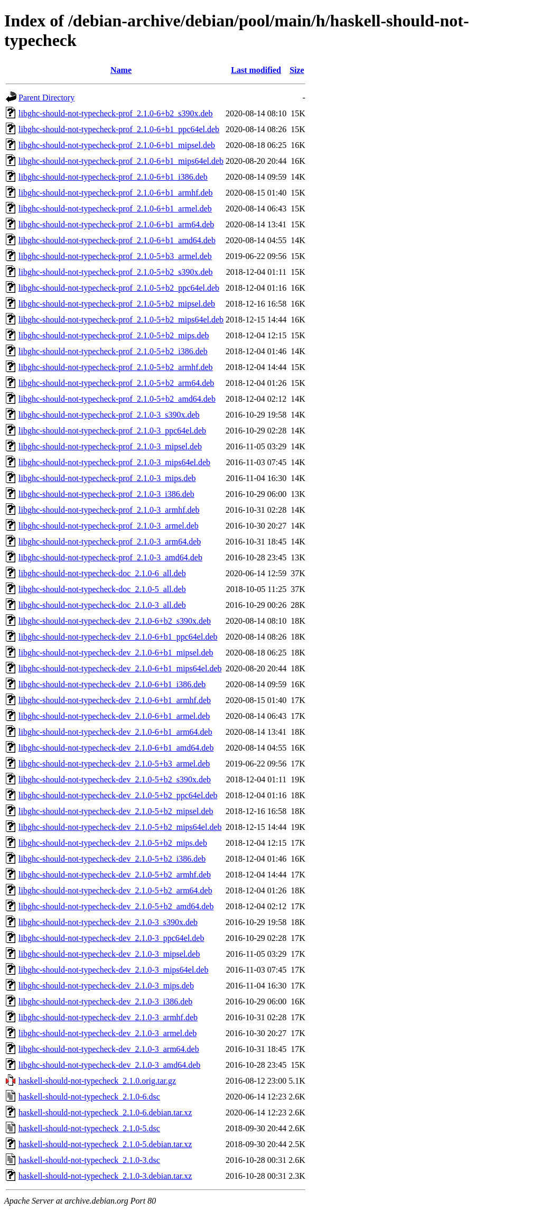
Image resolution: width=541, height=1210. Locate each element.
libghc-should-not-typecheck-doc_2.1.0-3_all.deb (102, 605)
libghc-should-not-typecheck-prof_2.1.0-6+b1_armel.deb (115, 208)
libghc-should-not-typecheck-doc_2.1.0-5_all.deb (102, 589)
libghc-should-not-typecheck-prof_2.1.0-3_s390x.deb (109, 414)
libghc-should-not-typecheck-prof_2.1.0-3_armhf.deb (109, 509)
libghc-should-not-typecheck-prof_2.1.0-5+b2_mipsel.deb (116, 303)
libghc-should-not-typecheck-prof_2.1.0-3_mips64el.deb (114, 462)
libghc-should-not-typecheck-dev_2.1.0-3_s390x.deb (108, 922)
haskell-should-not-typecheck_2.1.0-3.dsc (89, 1160)
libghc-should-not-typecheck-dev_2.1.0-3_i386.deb (105, 1001)
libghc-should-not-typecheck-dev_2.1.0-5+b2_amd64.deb (115, 906)
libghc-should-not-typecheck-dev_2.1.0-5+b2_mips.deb (112, 842)
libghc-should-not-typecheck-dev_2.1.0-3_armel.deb (107, 1033)
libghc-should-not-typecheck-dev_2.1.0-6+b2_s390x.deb (114, 620)
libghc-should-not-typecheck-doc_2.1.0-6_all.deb (102, 573)
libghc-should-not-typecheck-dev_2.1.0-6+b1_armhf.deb (114, 700)
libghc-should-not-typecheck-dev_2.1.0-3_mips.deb (106, 985)
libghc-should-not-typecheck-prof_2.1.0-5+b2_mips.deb (113, 335)
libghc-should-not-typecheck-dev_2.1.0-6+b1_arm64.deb (115, 731)
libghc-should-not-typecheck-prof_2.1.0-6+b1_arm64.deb (116, 224)
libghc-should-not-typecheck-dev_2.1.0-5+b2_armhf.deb (114, 874)
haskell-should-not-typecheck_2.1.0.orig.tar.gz (97, 1080)
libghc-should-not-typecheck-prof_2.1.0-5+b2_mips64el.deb (120, 319)
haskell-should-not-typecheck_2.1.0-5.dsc (89, 1128)
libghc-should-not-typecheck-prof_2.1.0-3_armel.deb (108, 525)
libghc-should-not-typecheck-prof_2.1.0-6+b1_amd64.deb (117, 240)
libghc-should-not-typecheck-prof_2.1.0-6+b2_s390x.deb (115, 113)
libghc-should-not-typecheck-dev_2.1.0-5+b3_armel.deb (114, 763)
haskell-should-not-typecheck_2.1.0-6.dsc (89, 1096)
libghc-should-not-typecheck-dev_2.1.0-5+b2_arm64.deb (115, 890)
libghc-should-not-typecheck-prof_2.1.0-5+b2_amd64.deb (117, 398)
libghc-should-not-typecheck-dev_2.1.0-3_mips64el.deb (113, 969)
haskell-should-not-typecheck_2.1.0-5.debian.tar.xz (105, 1144)
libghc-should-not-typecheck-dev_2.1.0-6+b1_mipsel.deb (115, 652)
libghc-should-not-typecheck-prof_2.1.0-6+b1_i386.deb (113, 176)
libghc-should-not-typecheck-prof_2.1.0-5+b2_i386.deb (113, 351)
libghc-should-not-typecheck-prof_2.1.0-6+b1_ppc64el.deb (118, 129)
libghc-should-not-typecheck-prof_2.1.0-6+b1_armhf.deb (115, 192)
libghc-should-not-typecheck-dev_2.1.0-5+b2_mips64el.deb (120, 827)
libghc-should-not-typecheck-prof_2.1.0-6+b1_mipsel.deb (116, 145)
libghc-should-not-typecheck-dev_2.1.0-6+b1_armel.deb (114, 716)
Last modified (256, 70)
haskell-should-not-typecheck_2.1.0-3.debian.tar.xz (105, 1175)
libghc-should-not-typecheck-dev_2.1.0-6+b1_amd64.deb (115, 747)
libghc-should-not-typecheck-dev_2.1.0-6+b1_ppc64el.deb (117, 636)
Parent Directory (46, 97)
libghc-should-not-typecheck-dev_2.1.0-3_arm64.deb (108, 1049)
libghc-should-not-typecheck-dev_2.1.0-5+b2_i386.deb (112, 858)
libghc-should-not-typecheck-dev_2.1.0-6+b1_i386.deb (112, 684)
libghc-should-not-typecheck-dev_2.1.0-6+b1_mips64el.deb (120, 668)
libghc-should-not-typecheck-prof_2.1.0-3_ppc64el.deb (112, 430)
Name (121, 70)
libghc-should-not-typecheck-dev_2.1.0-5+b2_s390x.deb (114, 779)
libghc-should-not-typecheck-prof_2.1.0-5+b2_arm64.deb (116, 382)
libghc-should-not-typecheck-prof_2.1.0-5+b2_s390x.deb (115, 271)
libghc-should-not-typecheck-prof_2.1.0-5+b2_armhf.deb (115, 367)
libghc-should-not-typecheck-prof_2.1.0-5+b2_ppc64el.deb (118, 287)
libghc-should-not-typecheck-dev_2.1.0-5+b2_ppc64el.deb (117, 795)
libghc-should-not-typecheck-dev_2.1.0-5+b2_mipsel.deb (115, 811)
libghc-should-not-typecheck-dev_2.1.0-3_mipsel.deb (109, 953)
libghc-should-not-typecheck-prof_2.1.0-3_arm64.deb (109, 541)
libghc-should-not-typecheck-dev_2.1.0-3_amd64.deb (109, 1064)
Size (297, 70)
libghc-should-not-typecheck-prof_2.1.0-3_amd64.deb (110, 557)
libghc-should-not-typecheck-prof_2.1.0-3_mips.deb (106, 478)
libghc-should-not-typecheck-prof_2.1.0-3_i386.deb (106, 493)
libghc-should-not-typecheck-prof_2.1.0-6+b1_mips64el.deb (120, 160)
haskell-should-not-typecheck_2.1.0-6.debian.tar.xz (105, 1112)
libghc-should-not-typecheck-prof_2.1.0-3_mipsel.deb (110, 446)
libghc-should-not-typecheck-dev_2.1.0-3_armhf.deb (108, 1017)
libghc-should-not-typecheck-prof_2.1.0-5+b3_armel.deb (115, 256)
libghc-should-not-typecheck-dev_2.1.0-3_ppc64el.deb (111, 938)
